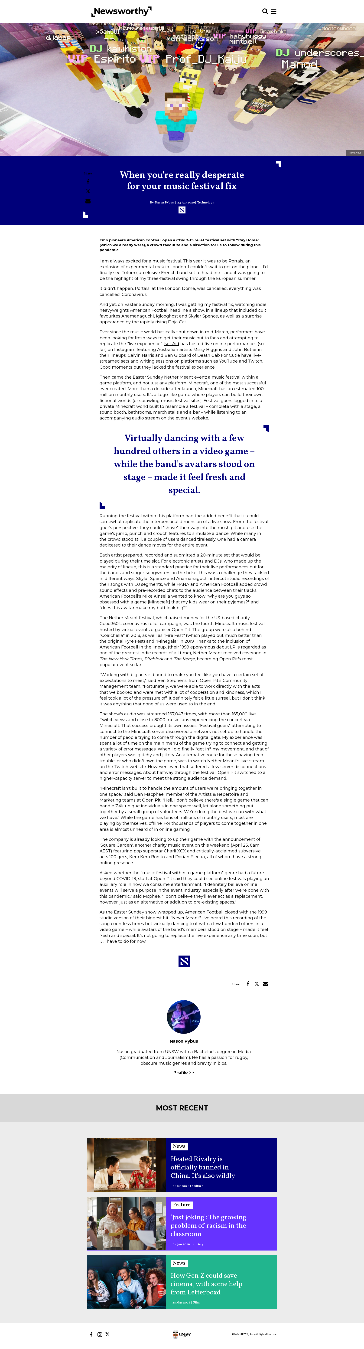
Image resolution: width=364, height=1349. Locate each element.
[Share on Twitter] (87, 191)
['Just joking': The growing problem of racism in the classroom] (126, 1223)
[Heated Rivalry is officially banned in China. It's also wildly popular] (126, 1165)
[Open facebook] (91, 1334)
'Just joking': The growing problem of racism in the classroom (208, 1225)
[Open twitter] (108, 1334)
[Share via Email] (87, 201)
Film (196, 1302)
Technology (205, 202)
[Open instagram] (100, 1334)
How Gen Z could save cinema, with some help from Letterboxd (206, 1284)
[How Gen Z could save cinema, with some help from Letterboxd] (126, 1281)
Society (198, 1244)
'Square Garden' (116, 845)
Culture (197, 1186)
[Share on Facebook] (87, 182)
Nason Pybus (164, 202)
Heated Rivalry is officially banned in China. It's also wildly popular (203, 1167)
